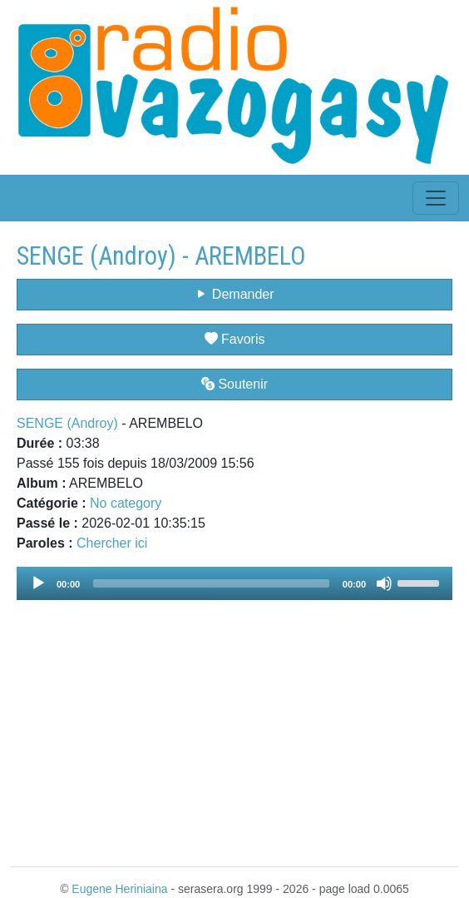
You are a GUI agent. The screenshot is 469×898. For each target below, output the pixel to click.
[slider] (211, 583)
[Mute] (384, 583)
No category (125, 503)
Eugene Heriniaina (119, 889)
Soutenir (234, 384)
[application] (234, 583)
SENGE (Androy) (67, 423)
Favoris (235, 339)
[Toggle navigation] (435, 198)
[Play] (38, 583)
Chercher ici (112, 543)
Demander (234, 294)
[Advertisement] (234, 723)
